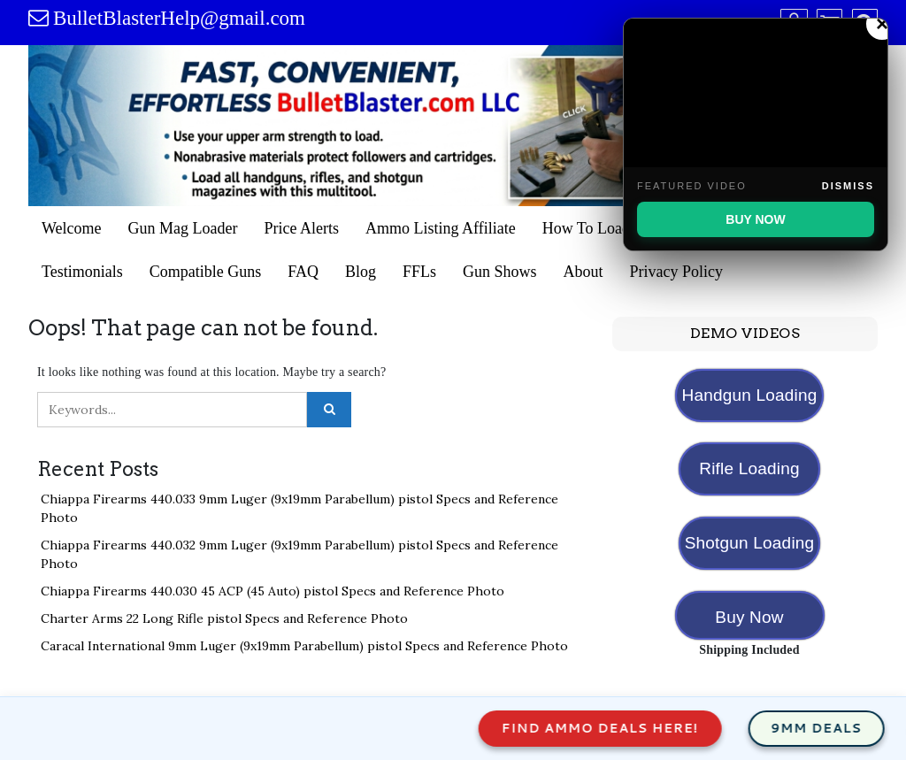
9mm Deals (836, 728)
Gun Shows (500, 271)
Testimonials (82, 271)
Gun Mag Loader (183, 228)
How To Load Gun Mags (621, 228)
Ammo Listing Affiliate (440, 228)
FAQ (303, 271)
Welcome (72, 228)
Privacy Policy (676, 271)
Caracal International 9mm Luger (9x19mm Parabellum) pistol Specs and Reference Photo (304, 646)
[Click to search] (329, 409)
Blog (360, 271)
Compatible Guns (206, 271)
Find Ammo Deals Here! (620, 728)
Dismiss (848, 185)
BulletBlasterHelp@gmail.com (179, 18)
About (583, 271)
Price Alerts (302, 228)
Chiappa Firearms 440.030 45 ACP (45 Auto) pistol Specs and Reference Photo (272, 591)
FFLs (419, 271)
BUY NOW (755, 219)
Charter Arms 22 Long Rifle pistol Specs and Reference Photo (224, 618)
